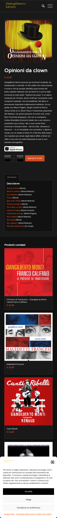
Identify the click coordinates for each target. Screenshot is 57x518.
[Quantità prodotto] (14, 158)
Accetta (28, 491)
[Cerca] (42, 6)
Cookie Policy (9, 514)
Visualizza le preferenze (28, 507)
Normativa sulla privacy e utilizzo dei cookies (33, 514)
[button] (52, 462)
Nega (28, 499)
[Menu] (49, 6)
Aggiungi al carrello (34, 158)
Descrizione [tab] (11, 177)
